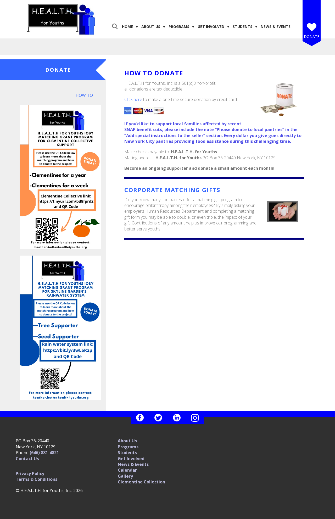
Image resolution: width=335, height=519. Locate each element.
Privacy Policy (30, 473)
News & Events (276, 26)
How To (84, 95)
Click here (133, 99)
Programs (179, 26)
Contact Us (27, 458)
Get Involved (211, 26)
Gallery (125, 476)
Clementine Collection (141, 482)
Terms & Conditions (36, 479)
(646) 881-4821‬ (44, 452)
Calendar (127, 470)
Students (242, 26)
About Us (150, 26)
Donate (311, 36)
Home (127, 26)
